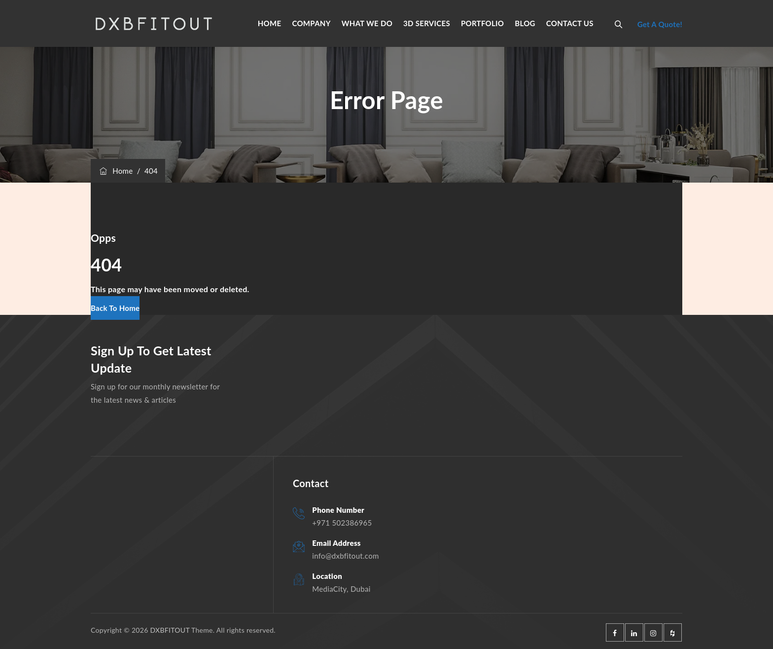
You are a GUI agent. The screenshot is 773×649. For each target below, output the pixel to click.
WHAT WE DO (367, 23)
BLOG (525, 23)
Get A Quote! (659, 24)
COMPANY (311, 23)
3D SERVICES (426, 23)
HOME (269, 23)
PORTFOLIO (482, 23)
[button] (115, 308)
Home (115, 170)
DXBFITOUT (169, 630)
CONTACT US (570, 23)
